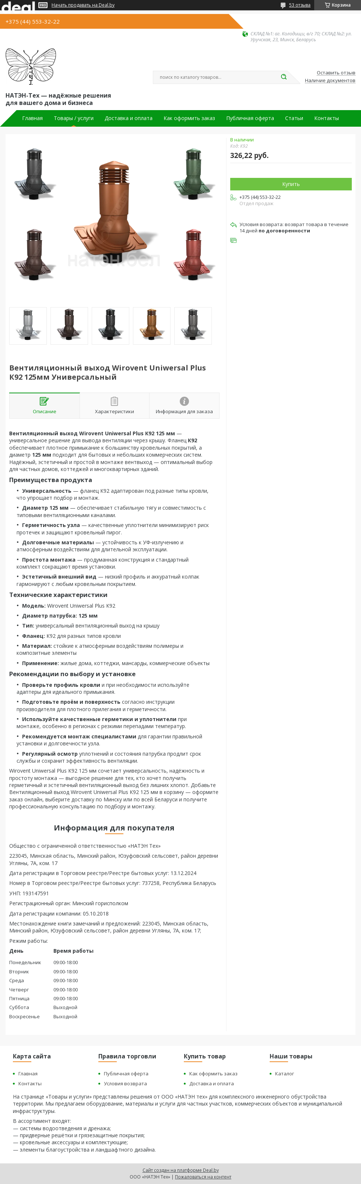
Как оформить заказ (189, 118)
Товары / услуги (74, 118)
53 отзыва (300, 5)
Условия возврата (125, 1083)
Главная (32, 118)
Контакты (326, 118)
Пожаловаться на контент (203, 1177)
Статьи (294, 118)
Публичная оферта (250, 118)
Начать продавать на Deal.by (83, 5)
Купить (291, 183)
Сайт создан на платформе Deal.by (181, 1170)
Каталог (284, 1073)
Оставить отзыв (336, 72)
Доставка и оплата (129, 118)
